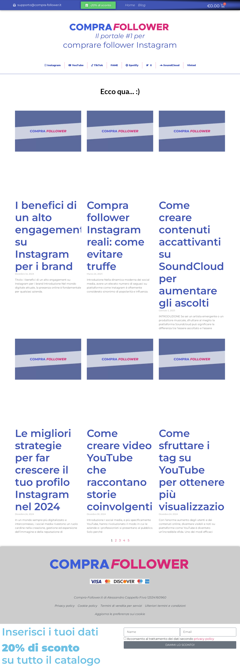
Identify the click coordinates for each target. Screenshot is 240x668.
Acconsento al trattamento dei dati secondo (170, 639)
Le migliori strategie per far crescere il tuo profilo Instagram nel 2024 (43, 470)
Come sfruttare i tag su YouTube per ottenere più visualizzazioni (196, 470)
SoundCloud (169, 65)
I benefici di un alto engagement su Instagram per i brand (49, 236)
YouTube (75, 65)
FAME (114, 65)
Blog (142, 5)
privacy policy (204, 639)
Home (130, 5)
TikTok (97, 65)
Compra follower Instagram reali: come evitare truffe (115, 236)
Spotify (132, 65)
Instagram (52, 65)
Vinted (191, 65)
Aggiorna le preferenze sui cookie (120, 614)
